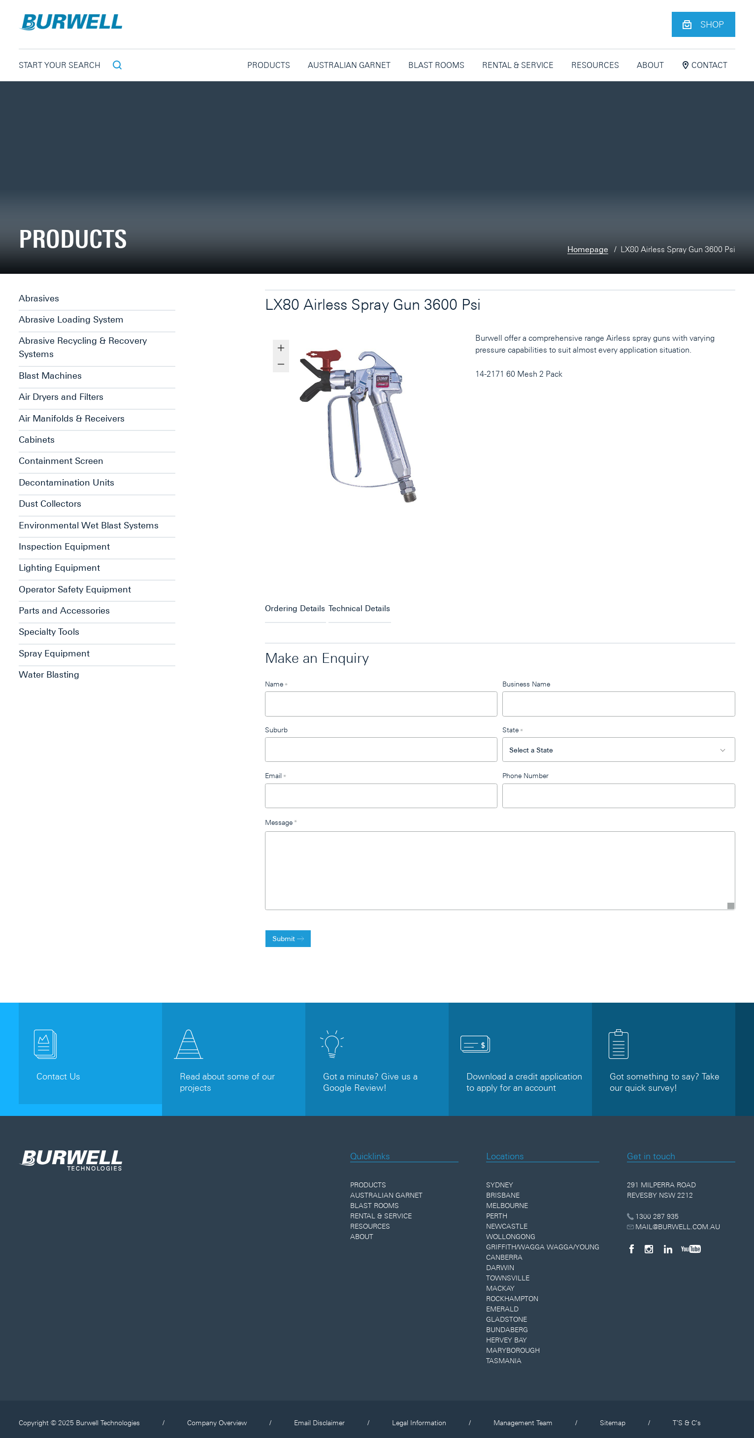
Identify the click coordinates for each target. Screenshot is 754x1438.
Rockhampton (512, 1291)
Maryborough (513, 1343)
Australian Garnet (349, 65)
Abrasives (39, 298)
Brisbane (503, 1188)
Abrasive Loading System (71, 319)
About (650, 65)
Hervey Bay (506, 1333)
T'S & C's (687, 1415)
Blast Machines (50, 375)
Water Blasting (49, 674)
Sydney (499, 1177)
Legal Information (419, 1415)
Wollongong (510, 1229)
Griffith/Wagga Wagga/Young (542, 1239)
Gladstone (506, 1312)
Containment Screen (61, 461)
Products (268, 65)
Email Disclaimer (319, 1415)
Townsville (507, 1271)
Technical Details (381, 603)
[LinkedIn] (668, 1241)
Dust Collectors (50, 503)
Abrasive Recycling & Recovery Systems (83, 347)
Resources (595, 65)
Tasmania (504, 1353)
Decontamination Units (66, 482)
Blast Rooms (436, 65)
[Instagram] (649, 1241)
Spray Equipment (54, 653)
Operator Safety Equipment (75, 589)
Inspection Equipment (64, 546)
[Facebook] (631, 1241)
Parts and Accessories (64, 610)
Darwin (500, 1260)
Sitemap (612, 1415)
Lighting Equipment (59, 567)
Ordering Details (295, 603)
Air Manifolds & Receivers (72, 418)
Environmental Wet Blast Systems (89, 525)
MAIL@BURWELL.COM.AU (673, 1219)
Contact (704, 65)
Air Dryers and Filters (61, 397)
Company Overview (217, 1415)
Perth (496, 1208)
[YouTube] (691, 1241)
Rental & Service (518, 65)
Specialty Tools (49, 631)
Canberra (504, 1250)
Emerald (502, 1302)
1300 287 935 (653, 1209)
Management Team (523, 1415)
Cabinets (37, 439)
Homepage (587, 249)
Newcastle (506, 1219)
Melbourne (507, 1198)
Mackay (500, 1281)
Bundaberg (507, 1322)
